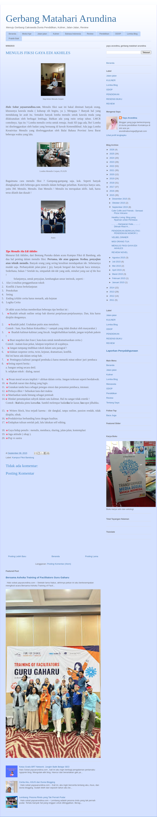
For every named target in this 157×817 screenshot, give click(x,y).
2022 (112, 166)
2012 (112, 296)
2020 (112, 174)
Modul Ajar (26, 34)
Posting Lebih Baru (17, 556)
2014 (112, 287)
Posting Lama (91, 556)
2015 (112, 195)
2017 (112, 187)
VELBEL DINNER (120, 237)
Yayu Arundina (129, 118)
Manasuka (111, 384)
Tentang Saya (112, 402)
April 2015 (117, 270)
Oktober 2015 (119, 203)
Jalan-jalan (42, 34)
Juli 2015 (116, 261)
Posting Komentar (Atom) (59, 564)
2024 (112, 158)
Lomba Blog (132, 34)
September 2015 (120, 207)
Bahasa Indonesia (73, 34)
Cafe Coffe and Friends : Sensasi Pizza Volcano (127, 212)
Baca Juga (111, 415)
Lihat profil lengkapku (116, 135)
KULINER (110, 80)
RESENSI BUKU (114, 99)
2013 (112, 291)
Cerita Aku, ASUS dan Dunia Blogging (37, 782)
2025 (112, 153)
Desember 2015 (120, 199)
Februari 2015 (119, 278)
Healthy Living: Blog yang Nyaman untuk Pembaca (124, 218)
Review (90, 34)
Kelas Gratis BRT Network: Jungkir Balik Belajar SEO (44, 767)
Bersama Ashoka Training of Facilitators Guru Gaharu (37, 577)
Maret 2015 (117, 274)
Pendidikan (104, 34)
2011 (112, 300)
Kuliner (56, 34)
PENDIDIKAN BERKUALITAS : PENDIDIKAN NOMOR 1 (126, 232)
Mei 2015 (117, 266)
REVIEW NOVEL (120, 252)
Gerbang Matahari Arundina (61, 18)
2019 (112, 178)
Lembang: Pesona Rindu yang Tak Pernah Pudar (42, 797)
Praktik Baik (14, 38)
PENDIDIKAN (112, 94)
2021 (112, 170)
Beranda (12, 34)
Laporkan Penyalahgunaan (122, 350)
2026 (112, 149)
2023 (112, 162)
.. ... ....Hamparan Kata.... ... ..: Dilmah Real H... (126, 225)
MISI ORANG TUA (120, 241)
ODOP (118, 34)
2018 (112, 183)
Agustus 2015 (119, 257)
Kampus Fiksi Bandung (23, 457)
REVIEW (110, 103)
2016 (112, 191)
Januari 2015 (118, 282)
